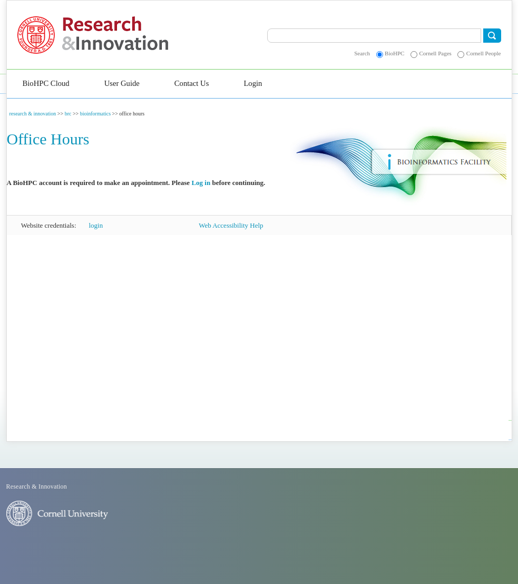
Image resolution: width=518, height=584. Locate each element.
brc (68, 113)
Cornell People (483, 53)
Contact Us (191, 83)
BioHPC (394, 53)
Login (252, 83)
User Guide (122, 83)
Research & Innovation (139, 35)
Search (362, 53)
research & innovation (32, 113)
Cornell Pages (435, 53)
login (96, 225)
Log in (200, 183)
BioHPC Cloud (46, 83)
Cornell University (39, 35)
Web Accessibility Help (231, 225)
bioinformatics (95, 113)
